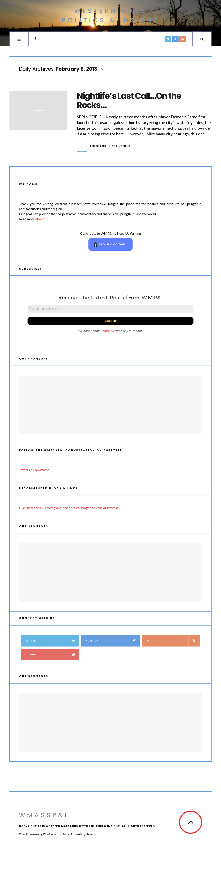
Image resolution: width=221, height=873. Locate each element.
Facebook (112, 641)
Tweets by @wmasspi (34, 470)
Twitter (51, 641)
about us (41, 219)
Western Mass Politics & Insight (110, 16)
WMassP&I (43, 815)
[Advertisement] (110, 405)
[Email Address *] (110, 309)
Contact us (108, 330)
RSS (172, 641)
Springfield (121, 146)
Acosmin (91, 834)
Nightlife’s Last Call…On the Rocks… (129, 100)
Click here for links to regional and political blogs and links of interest (68, 508)
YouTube (51, 654)
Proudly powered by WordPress (37, 834)
